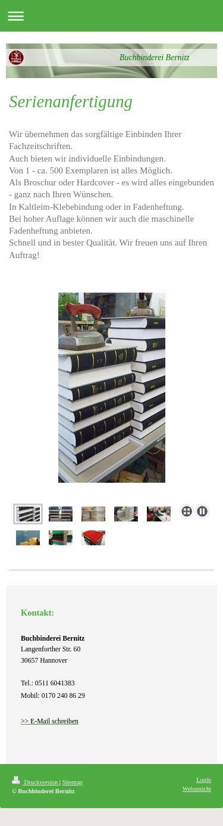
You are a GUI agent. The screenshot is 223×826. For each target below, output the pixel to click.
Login (203, 780)
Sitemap (72, 782)
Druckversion (35, 782)
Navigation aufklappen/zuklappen (111, 16)
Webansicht (197, 788)
